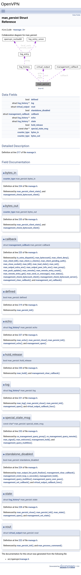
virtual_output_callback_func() (41, 406)
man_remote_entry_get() (14, 274)
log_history (23, 103)
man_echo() (22, 340)
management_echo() (12, 343)
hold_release (37, 125)
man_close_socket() (12, 264)
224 (20, 467)
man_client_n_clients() (29, 261)
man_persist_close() (38, 340)
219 (20, 305)
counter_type (23, 132)
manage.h (19, 29)
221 (20, 398)
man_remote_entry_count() (48, 270)
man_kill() (27, 264)
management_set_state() (38, 515)
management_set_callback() (49, 280)
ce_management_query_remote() (62, 436)
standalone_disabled (40, 110)
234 (20, 186)
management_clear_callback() (17, 280)
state (33, 121)
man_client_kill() (10, 261)
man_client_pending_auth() (53, 261)
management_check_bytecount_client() (21, 194)
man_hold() (22, 373)
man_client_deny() (60, 258)
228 (20, 507)
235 (20, 219)
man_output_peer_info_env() (39, 267)
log (32, 103)
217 (19, 152)
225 (20, 252)
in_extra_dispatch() (25, 258)
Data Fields (76, 15)
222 (20, 540)
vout (33, 107)
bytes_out (35, 136)
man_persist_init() (25, 310)
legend (41, 88)
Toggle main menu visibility (3, 9)
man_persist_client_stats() (29, 191)
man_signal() (9, 439)
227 (20, 335)
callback (35, 114)
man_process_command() (50, 545)
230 (20, 368)
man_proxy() (59, 267)
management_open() (36, 343)
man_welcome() (23, 439)
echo (33, 118)
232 (20, 431)
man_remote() (28, 270)
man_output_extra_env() (14, 267)
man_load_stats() (40, 264)
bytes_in (35, 132)
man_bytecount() (43, 258)
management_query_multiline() (17, 443)
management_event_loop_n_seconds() (21, 476)
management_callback (19, 114)
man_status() (57, 274)
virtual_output (23, 107)
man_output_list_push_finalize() (31, 473)
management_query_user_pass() (48, 479)
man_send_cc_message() (38, 274)
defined (34, 99)
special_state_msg (39, 128)
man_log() (21, 403)
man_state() (59, 512)
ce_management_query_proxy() (31, 436)
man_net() (54, 264)
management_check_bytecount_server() (58, 277)
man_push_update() (12, 270)
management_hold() (41, 439)
